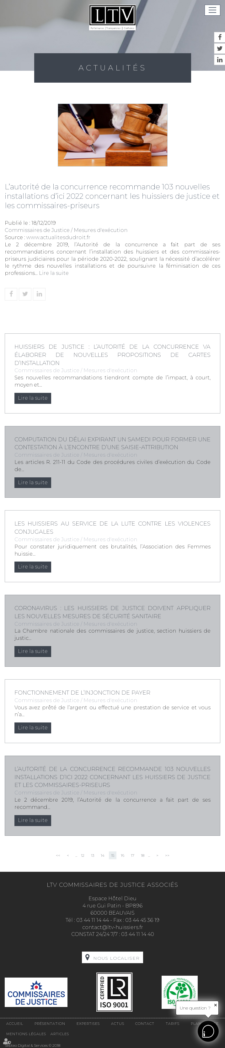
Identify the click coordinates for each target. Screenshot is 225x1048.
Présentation (50, 1023)
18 (142, 855)
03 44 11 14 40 (137, 934)
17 (132, 855)
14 (102, 855)
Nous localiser (116, 958)
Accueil (14, 1023)
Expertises (88, 1023)
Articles (60, 1034)
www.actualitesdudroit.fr (58, 237)
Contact (144, 1023)
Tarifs (172, 1023)
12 (82, 855)
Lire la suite (54, 273)
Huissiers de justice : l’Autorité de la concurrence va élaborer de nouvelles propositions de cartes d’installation (112, 354)
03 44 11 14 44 (92, 920)
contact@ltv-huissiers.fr (112, 927)
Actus (117, 1023)
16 (122, 855)
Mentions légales (26, 1034)
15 (112, 855)
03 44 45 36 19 (142, 920)
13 (92, 855)
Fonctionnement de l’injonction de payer (82, 692)
